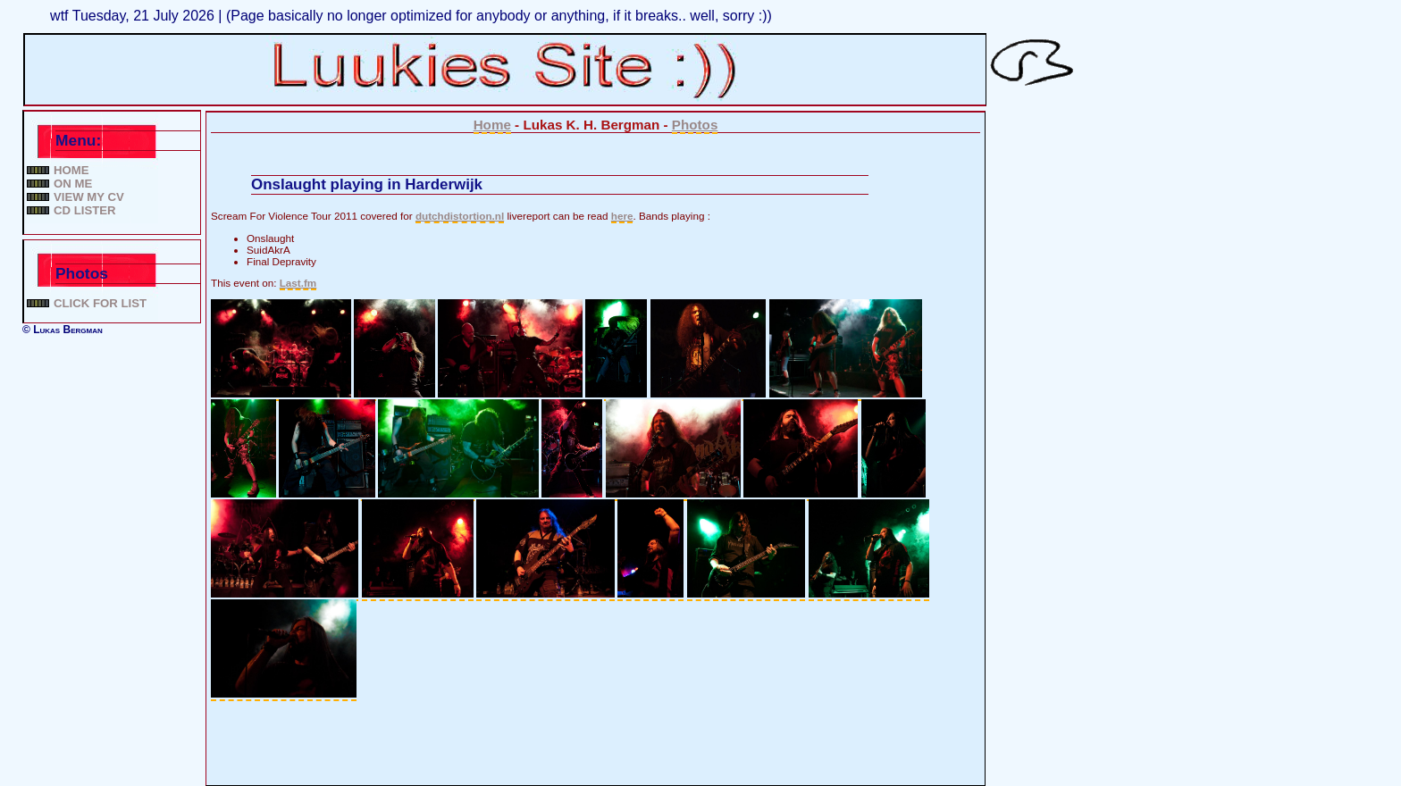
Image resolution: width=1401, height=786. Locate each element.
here (622, 216)
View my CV (89, 197)
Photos (695, 124)
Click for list (100, 303)
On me (73, 183)
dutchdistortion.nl (459, 216)
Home (71, 170)
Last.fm (298, 282)
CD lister (85, 210)
